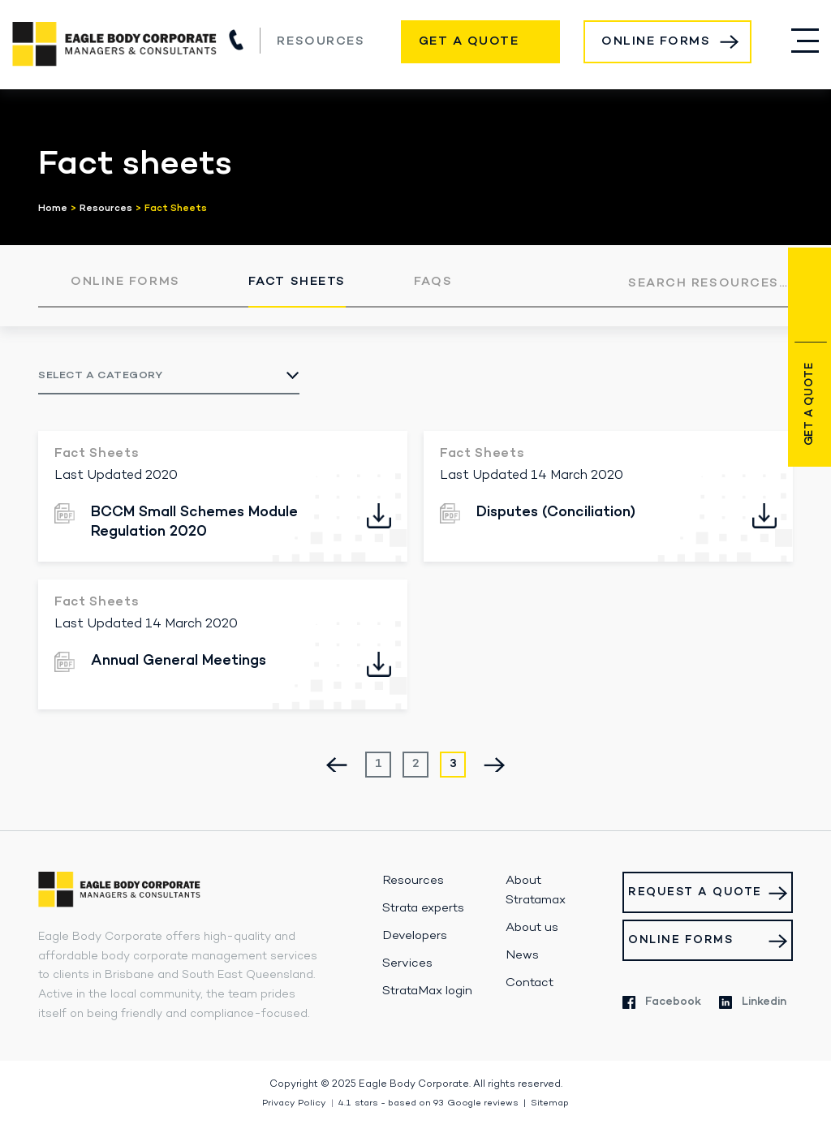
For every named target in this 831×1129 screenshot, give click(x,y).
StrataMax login (427, 991)
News (522, 955)
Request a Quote (695, 892)
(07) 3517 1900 (236, 39)
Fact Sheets (297, 282)
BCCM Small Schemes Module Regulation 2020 (194, 521)
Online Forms (655, 41)
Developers (414, 936)
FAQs (433, 282)
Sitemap (550, 1103)
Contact (529, 983)
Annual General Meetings (178, 661)
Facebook (661, 1002)
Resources (320, 41)
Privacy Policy (294, 1103)
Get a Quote (469, 41)
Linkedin (752, 1002)
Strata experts (423, 908)
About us (532, 928)
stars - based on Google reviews (428, 1103)
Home (52, 208)
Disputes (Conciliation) (555, 512)
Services (407, 963)
